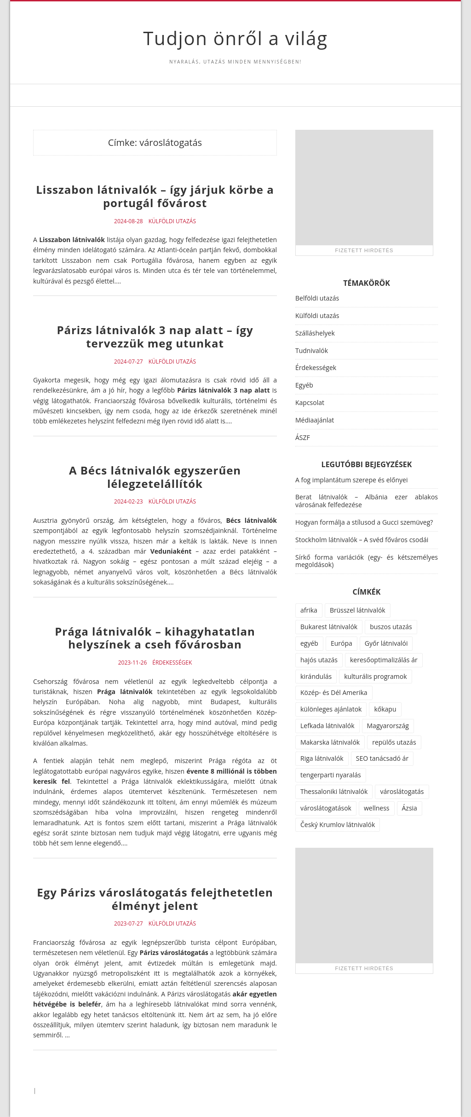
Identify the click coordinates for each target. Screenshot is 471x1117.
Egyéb (304, 385)
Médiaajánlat (314, 420)
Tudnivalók (311, 350)
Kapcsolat (309, 402)
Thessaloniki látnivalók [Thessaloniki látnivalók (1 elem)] (334, 791)
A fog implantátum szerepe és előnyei (351, 479)
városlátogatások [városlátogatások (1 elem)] (325, 808)
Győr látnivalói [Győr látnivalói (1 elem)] (386, 643)
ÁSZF (302, 437)
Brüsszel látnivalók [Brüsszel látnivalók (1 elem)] (357, 610)
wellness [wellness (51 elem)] (377, 808)
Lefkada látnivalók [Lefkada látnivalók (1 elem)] (327, 725)
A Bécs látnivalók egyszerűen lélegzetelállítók (155, 477)
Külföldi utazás (172, 221)
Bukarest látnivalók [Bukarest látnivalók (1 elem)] (328, 626)
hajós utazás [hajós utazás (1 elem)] (319, 659)
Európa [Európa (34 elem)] (341, 643)
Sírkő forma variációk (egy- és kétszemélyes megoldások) (366, 561)
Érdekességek (172, 663)
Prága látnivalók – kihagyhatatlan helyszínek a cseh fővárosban (155, 638)
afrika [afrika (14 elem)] (308, 610)
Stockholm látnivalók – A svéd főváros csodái (361, 539)
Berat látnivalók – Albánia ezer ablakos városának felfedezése (366, 500)
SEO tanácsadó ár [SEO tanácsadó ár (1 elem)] (382, 758)
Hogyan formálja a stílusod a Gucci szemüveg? (364, 522)
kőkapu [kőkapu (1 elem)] (385, 709)
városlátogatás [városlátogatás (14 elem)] (402, 791)
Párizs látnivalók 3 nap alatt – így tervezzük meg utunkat (155, 336)
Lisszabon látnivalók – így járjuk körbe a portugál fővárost (155, 196)
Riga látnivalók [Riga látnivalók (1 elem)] (322, 758)
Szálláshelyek (315, 333)
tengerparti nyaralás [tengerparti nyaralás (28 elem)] (330, 774)
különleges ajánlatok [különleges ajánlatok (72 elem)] (331, 709)
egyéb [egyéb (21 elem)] (309, 643)
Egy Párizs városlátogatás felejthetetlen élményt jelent (155, 899)
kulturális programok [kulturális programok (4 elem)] (375, 676)
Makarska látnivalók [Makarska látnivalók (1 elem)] (330, 742)
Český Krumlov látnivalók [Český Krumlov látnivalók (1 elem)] (337, 824)
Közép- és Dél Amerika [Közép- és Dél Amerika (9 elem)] (334, 692)
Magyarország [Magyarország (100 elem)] (388, 725)
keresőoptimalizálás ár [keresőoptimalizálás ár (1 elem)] (384, 659)
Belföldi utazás (317, 298)
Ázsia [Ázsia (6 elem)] (409, 808)
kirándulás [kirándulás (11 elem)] (316, 676)
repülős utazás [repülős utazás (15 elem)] (394, 742)
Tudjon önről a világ (235, 38)
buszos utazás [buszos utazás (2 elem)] (391, 626)
